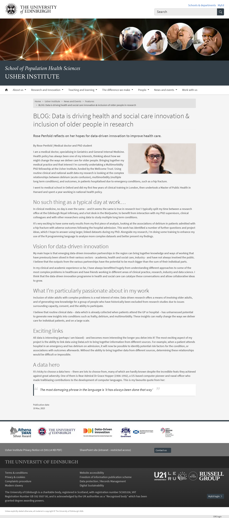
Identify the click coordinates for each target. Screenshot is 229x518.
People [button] (142, 90)
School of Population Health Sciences (42, 69)
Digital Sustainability (92, 485)
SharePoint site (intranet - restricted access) (105, 450)
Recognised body (117, 496)
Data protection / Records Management (103, 481)
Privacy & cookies (15, 477)
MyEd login (215, 496)
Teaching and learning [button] (81, 90)
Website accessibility (92, 472)
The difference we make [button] (116, 90)
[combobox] (185, 11)
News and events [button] (164, 90)
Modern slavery (14, 485)
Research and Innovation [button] (46, 90)
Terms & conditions (16, 472)
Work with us (189, 90)
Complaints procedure (18, 481)
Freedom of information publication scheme (106, 477)
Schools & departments (202, 5)
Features (89, 101)
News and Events (72, 101)
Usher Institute (52, 101)
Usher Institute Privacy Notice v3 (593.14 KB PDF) (33, 450)
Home (38, 101)
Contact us (163, 450)
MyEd (221, 5)
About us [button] (18, 90)
